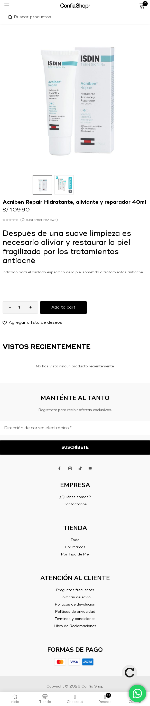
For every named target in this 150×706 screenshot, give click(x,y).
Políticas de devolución (75, 604)
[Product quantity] (19, 307)
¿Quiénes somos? (75, 497)
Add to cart (63, 307)
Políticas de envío (75, 597)
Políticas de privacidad (75, 612)
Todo (75, 540)
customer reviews (39, 219)
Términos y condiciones (75, 619)
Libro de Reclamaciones (75, 626)
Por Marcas (75, 547)
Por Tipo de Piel (75, 554)
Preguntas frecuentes (75, 590)
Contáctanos (75, 504)
